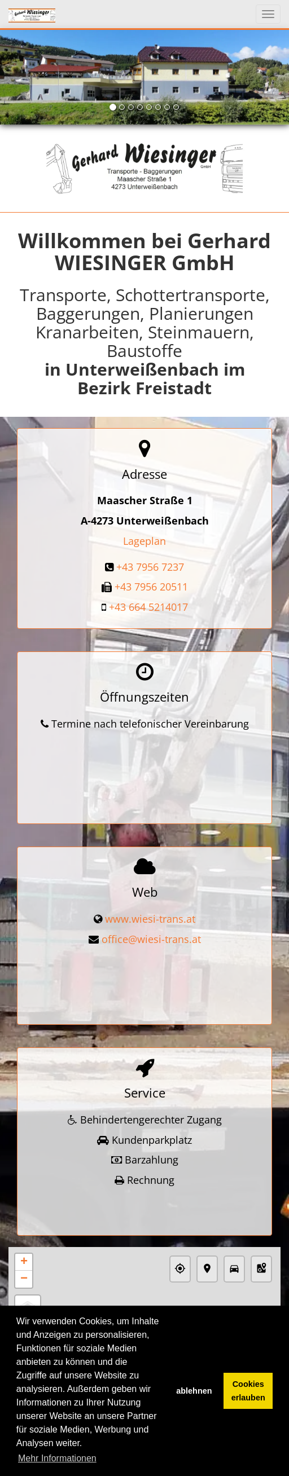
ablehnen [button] (194, 1390)
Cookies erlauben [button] (248, 1391)
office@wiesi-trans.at (151, 920)
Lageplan (144, 541)
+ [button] (24, 1219)
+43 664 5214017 (148, 607)
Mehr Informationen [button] (57, 1458)
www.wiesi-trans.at (150, 900)
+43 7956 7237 (150, 567)
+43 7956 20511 (151, 586)
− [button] (24, 1236)
